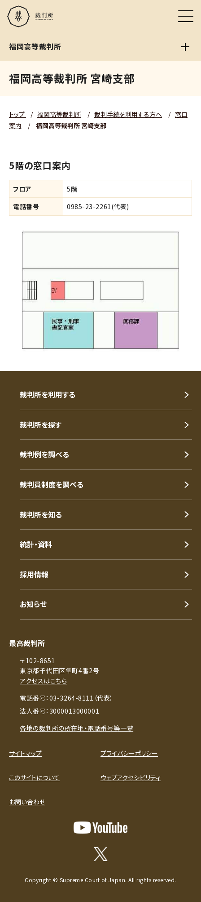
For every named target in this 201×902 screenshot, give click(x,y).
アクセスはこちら (43, 680)
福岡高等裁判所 (59, 114)
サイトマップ (25, 753)
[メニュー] (186, 16)
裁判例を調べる (44, 454)
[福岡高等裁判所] (185, 47)
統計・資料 (36, 544)
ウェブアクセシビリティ (130, 777)
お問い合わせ (27, 801)
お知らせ (33, 603)
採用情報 (34, 574)
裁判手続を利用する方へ (128, 114)
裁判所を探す (40, 424)
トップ (17, 114)
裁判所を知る (41, 514)
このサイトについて (34, 777)
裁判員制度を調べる (51, 484)
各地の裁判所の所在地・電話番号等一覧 (76, 727)
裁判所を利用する (47, 394)
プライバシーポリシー (129, 753)
